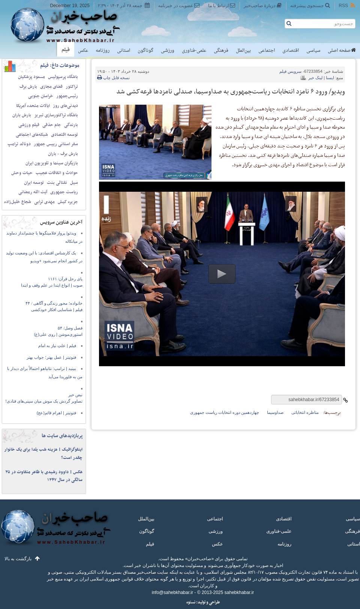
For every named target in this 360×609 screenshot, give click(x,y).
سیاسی (313, 51)
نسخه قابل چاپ (113, 77)
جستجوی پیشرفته (310, 5)
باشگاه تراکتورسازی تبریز (56, 115)
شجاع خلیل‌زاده (17, 202)
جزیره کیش (68, 202)
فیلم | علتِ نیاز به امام (57, 345)
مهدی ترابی (44, 202)
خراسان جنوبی (40, 96)
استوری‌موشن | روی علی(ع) (58, 334)
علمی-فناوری (194, 51)
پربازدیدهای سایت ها (62, 436)
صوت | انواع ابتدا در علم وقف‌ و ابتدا (51, 285)
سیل (74, 182)
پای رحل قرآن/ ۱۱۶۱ (65, 279)
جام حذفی (51, 125)
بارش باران (21, 115)
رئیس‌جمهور (67, 96)
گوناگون (145, 51)
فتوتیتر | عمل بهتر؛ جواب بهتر (51, 357)
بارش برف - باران (63, 154)
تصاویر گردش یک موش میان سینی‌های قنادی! (44, 401)
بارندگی (71, 125)
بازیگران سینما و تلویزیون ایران (52, 163)
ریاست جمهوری (64, 192)
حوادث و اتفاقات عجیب (57, 173)
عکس (83, 51)
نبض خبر (75, 394)
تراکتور (72, 86)
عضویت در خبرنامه (179, 5)
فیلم (66, 50)
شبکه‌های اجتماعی (32, 134)
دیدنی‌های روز (65, 106)
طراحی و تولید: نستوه (203, 602)
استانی (123, 51)
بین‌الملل (243, 51)
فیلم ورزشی (28, 125)
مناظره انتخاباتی (305, 412)
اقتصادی (290, 51)
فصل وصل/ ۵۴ (70, 328)
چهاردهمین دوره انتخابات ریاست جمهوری (224, 412)
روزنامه (103, 51)
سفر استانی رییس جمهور (56, 144)
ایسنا (330, 77)
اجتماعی (266, 51)
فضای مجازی (51, 86)
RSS (347, 5)
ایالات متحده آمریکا (33, 106)
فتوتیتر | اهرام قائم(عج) (56, 413)
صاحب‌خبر (70, 25)
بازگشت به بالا (18, 558)
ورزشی (167, 51)
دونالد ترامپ (19, 144)
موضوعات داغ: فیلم (60, 65)
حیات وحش (22, 173)
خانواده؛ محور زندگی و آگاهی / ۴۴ (54, 303)
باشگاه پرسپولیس (63, 77)
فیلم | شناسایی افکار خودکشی (56, 309)
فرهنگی (221, 51)
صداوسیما (275, 412)
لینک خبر (315, 77)
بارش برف (28, 86)
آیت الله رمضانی (32, 192)
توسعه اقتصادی (64, 134)
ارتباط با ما (222, 5)
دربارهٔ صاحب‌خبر (263, 5)
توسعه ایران (34, 182)
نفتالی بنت (57, 182)
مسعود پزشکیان (31, 77)
